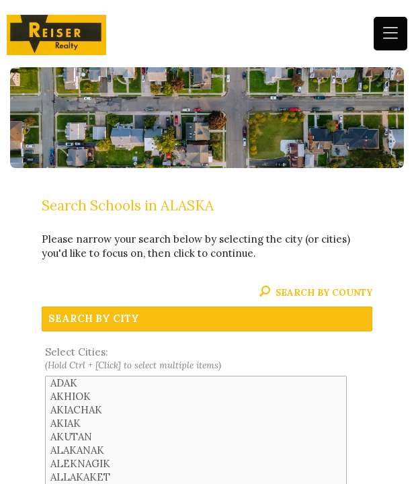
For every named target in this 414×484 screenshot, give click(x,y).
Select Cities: (207, 359)
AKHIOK (196, 396)
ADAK (196, 383)
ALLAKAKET (196, 477)
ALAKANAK (196, 450)
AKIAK (196, 423)
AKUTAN (196, 437)
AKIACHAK (196, 410)
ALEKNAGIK (196, 464)
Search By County (315, 292)
